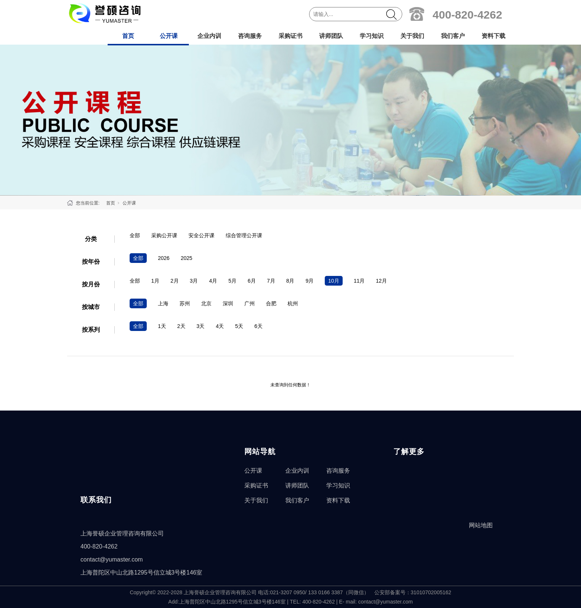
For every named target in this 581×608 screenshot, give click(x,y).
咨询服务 (250, 36)
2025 (186, 258)
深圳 (228, 303)
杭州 (293, 303)
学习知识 (372, 36)
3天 (201, 326)
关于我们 (412, 36)
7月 (271, 281)
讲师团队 (331, 36)
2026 (163, 258)
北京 (206, 303)
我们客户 (453, 36)
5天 (239, 326)
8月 (290, 281)
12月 (381, 281)
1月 (155, 281)
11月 (359, 281)
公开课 (169, 36)
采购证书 (290, 36)
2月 (175, 281)
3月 (194, 281)
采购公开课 (164, 235)
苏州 (185, 303)
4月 (213, 281)
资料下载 (493, 36)
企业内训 (209, 36)
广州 (249, 303)
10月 (333, 281)
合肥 (271, 303)
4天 (220, 326)
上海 (163, 303)
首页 (128, 36)
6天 (258, 326)
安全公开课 (201, 235)
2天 (181, 326)
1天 (162, 326)
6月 (252, 281)
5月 (232, 281)
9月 (309, 281)
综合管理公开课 (244, 235)
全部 (135, 235)
